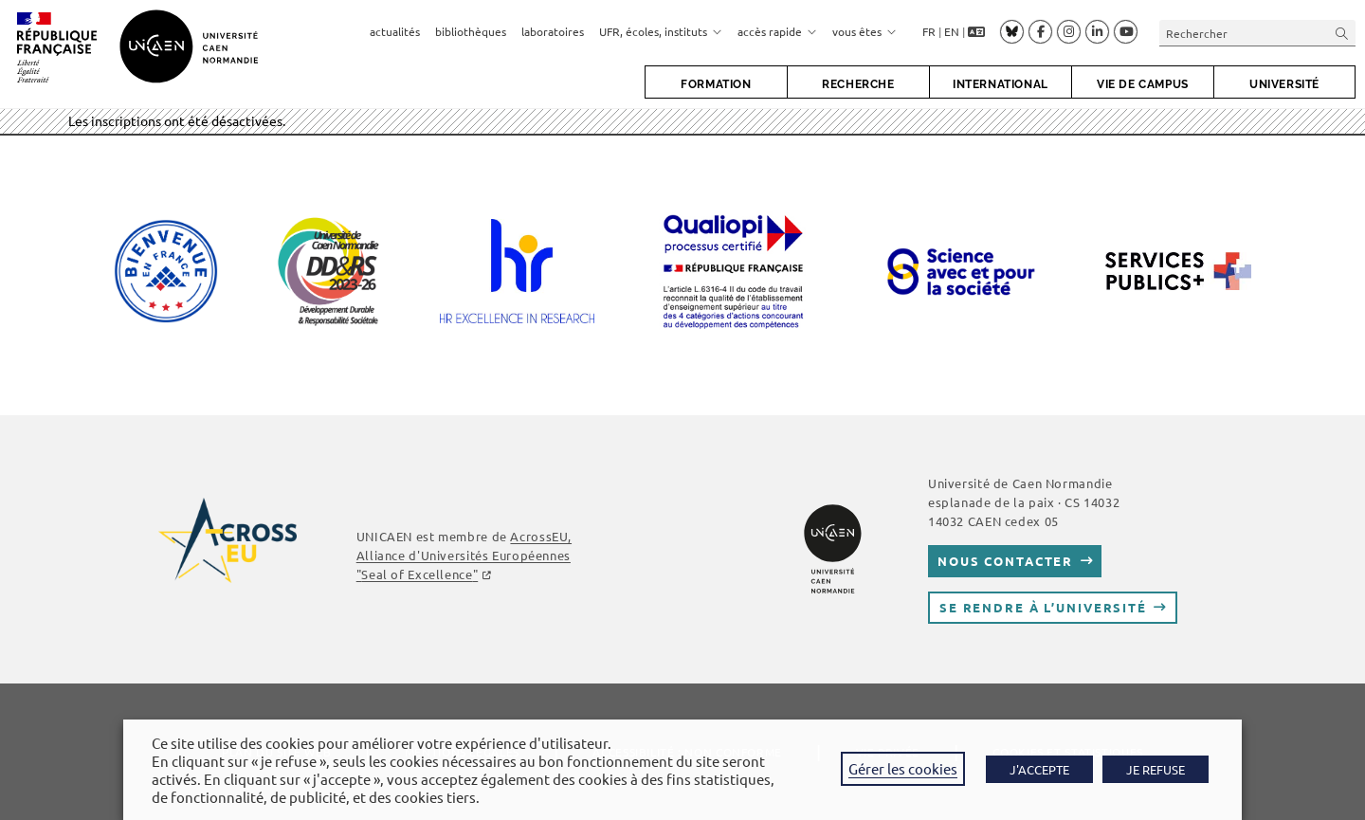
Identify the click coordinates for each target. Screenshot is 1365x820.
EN (951, 31)
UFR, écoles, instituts (660, 31)
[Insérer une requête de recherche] (1257, 33)
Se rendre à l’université (1043, 607)
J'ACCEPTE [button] (1039, 769)
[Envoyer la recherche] (1342, 33)
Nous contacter (1005, 561)
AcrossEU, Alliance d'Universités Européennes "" (464, 555)
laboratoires (552, 31)
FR (929, 31)
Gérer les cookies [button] (902, 768)
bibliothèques (470, 31)
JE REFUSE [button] (1155, 769)
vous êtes (864, 31)
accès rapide (777, 31)
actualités (395, 31)
